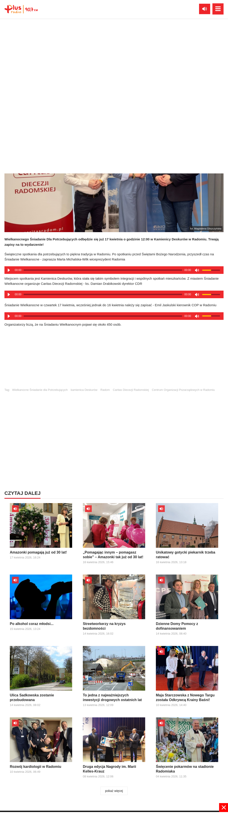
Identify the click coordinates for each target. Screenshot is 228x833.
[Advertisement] (114, 359)
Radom (105, 390)
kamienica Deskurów (84, 390)
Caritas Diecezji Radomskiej (131, 390)
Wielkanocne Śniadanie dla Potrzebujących (40, 390)
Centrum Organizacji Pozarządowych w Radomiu (183, 390)
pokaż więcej (114, 791)
